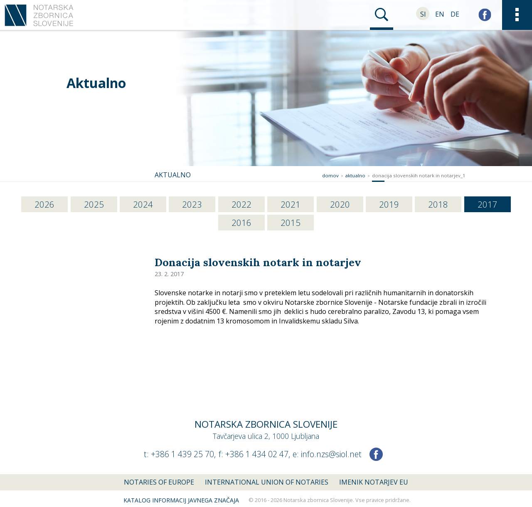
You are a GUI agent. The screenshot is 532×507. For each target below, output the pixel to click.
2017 (488, 204)
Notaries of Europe (159, 482)
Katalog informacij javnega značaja (181, 500)
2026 (44, 204)
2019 (389, 204)
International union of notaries (266, 482)
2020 (340, 204)
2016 (241, 222)
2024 (143, 204)
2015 (290, 222)
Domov (330, 175)
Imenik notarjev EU (373, 482)
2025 (94, 204)
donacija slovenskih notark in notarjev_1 (419, 175)
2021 (290, 204)
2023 (192, 204)
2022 (241, 204)
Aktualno (96, 83)
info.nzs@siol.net (331, 454)
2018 (438, 204)
